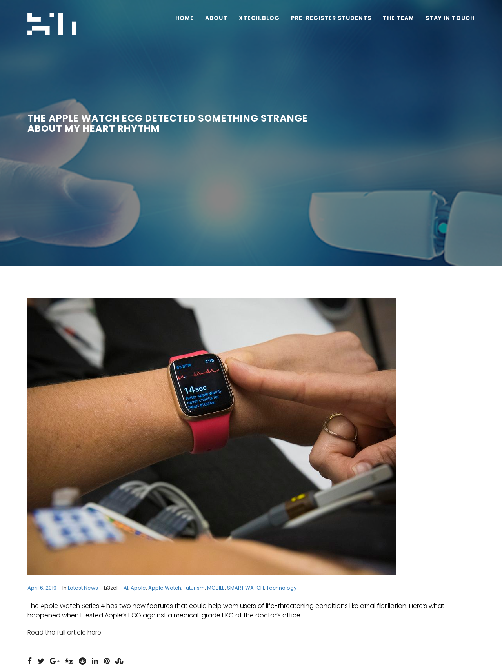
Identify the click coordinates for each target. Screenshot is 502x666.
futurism (194, 587)
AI (126, 587)
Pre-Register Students (331, 18)
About (216, 18)
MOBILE (216, 587)
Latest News (83, 587)
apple (138, 587)
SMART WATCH (245, 587)
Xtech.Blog (259, 18)
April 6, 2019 (41, 587)
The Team (398, 18)
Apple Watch (164, 587)
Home (184, 18)
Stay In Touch (450, 18)
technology (281, 587)
